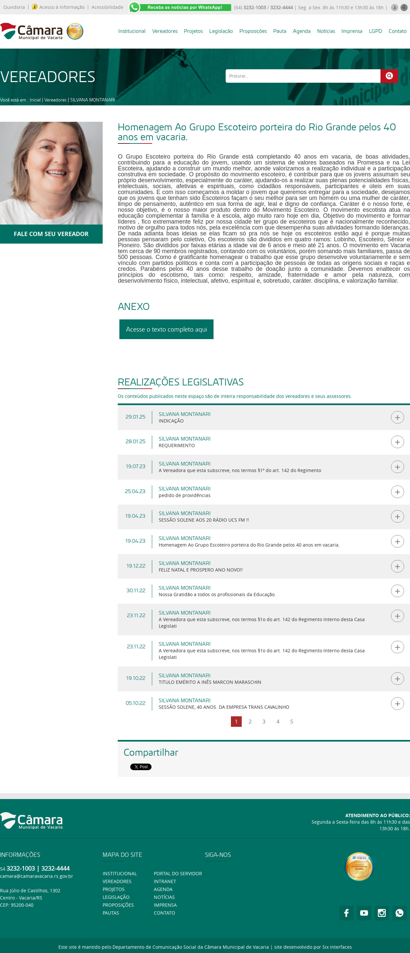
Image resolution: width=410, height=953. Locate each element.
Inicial (35, 99)
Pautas (111, 913)
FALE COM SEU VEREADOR (51, 234)
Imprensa (351, 31)
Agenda (302, 31)
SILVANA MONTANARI (92, 99)
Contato (398, 31)
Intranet (165, 881)
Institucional (132, 31)
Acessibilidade (107, 7)
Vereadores (164, 31)
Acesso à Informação (58, 7)
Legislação (221, 31)
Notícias (326, 31)
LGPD (375, 31)
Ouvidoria (14, 7)
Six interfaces (337, 947)
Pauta (279, 31)
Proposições (253, 31)
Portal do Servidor (178, 873)
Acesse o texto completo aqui (166, 329)
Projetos (193, 31)
